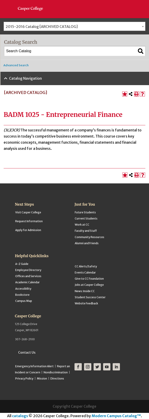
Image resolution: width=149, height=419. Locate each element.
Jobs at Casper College (89, 284)
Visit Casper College (28, 212)
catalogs (20, 416)
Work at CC (82, 224)
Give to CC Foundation (89, 278)
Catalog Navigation (25, 78)
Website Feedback (86, 303)
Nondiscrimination (56, 372)
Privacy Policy (24, 378)
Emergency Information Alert (34, 366)
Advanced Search (16, 65)
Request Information (29, 221)
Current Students (86, 218)
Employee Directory (28, 270)
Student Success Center (90, 297)
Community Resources (89, 237)
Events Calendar (85, 272)
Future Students (85, 212)
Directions (57, 378)
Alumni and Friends (87, 243)
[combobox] (74, 26)
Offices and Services (28, 276)
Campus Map (23, 301)
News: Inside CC (85, 291)
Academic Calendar (27, 282)
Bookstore (22, 294)
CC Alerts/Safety (86, 266)
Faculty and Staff (86, 230)
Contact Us (26, 352)
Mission (42, 378)
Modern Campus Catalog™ (116, 416)
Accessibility (23, 288)
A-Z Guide (21, 264)
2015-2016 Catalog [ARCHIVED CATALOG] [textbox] (42, 26)
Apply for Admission (28, 230)
